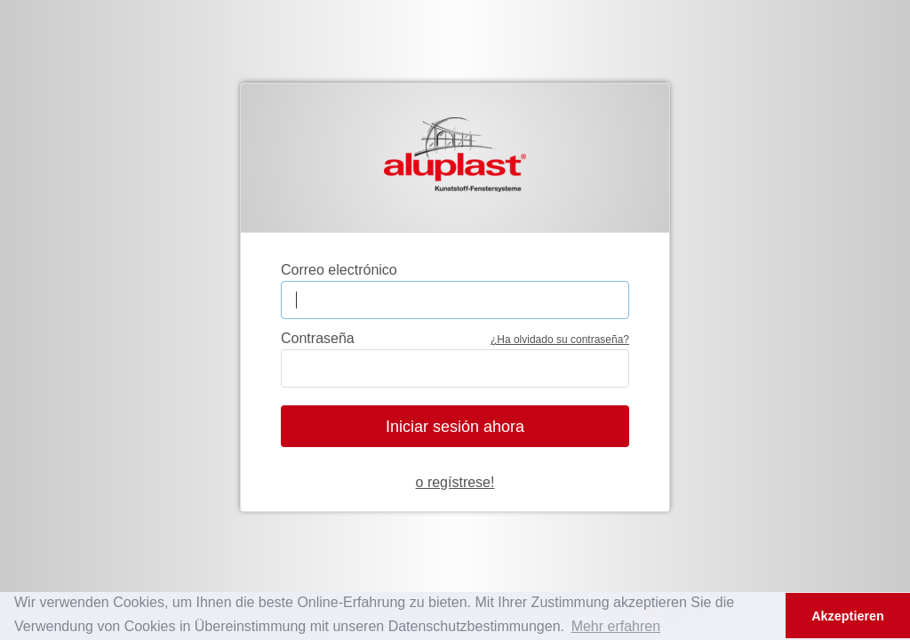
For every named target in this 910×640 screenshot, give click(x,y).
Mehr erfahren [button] (616, 626)
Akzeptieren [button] (847, 616)
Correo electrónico (339, 269)
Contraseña (318, 338)
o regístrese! (455, 482)
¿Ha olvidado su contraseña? (560, 339)
